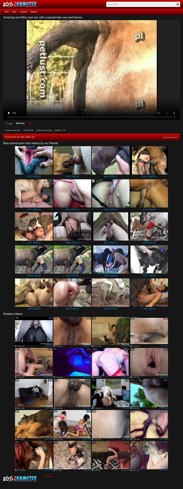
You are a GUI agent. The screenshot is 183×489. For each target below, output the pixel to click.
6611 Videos (149, 176)
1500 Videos (72, 276)
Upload (33, 12)
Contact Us (49, 476)
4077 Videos (34, 209)
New (14, 12)
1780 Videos (149, 242)
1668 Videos (34, 276)
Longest (23, 12)
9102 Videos (34, 176)
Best (7, 12)
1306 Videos (149, 309)
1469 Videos (110, 276)
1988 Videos (72, 242)
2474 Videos (149, 209)
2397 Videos (34, 242)
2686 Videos (110, 209)
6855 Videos (110, 176)
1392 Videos (34, 309)
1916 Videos (110, 242)
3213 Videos (72, 209)
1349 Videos (72, 309)
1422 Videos (149, 276)
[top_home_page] (21, 4)
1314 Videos (110, 309)
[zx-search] (143, 4)
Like (8, 123)
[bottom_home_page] (24, 478)
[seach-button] (177, 4)
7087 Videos (72, 176)
